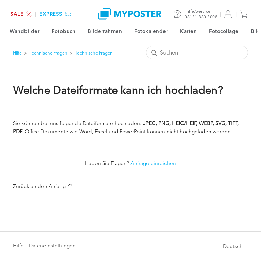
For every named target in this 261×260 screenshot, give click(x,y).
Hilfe (17, 53)
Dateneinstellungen (52, 245)
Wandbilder (24, 31)
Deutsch (235, 246)
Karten (188, 31)
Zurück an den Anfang (43, 185)
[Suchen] (197, 52)
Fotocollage (224, 31)
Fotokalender (151, 31)
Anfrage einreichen (153, 163)
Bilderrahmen (105, 31)
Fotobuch (63, 31)
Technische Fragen (49, 53)
